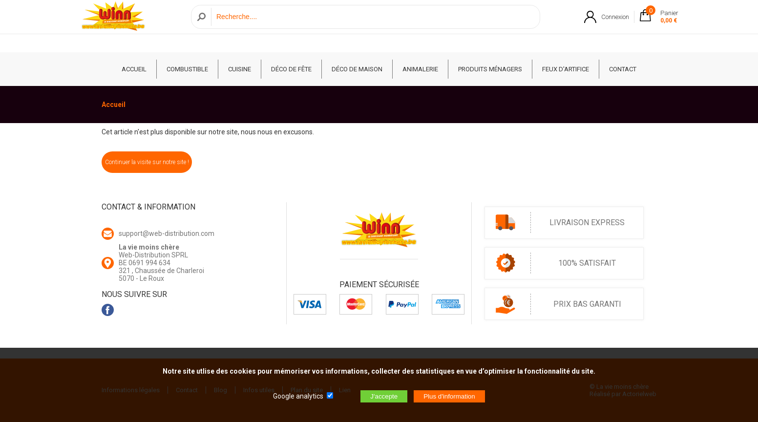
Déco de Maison (357, 69)
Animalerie (420, 69)
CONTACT (622, 69)
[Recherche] (373, 26)
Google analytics (298, 396)
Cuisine (239, 69)
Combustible (187, 69)
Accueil (114, 104)
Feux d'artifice (565, 69)
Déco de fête (291, 69)
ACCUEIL (134, 69)
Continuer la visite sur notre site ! (147, 162)
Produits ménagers (490, 69)
